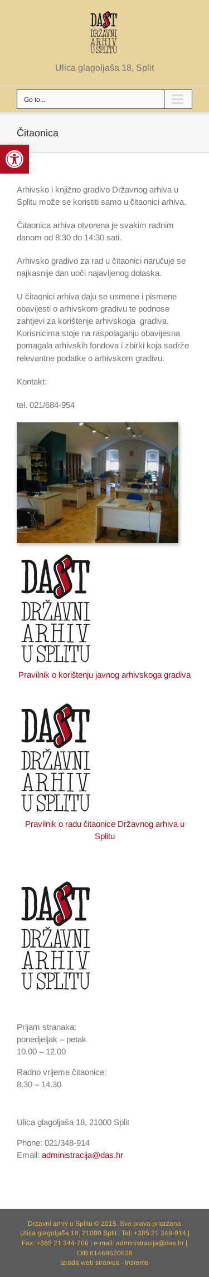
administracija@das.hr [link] (82, 1155)
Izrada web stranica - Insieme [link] (104, 1262)
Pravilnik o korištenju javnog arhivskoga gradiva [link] (104, 674)
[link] (14, 159)
